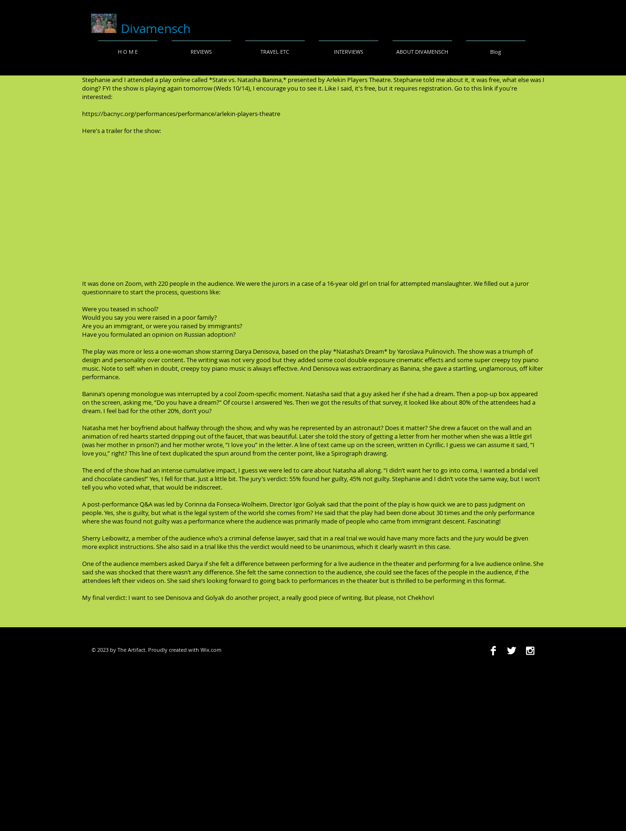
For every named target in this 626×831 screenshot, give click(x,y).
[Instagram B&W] (530, 650)
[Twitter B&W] (511, 650)
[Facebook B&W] (493, 650)
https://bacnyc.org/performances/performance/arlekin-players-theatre (181, 113)
